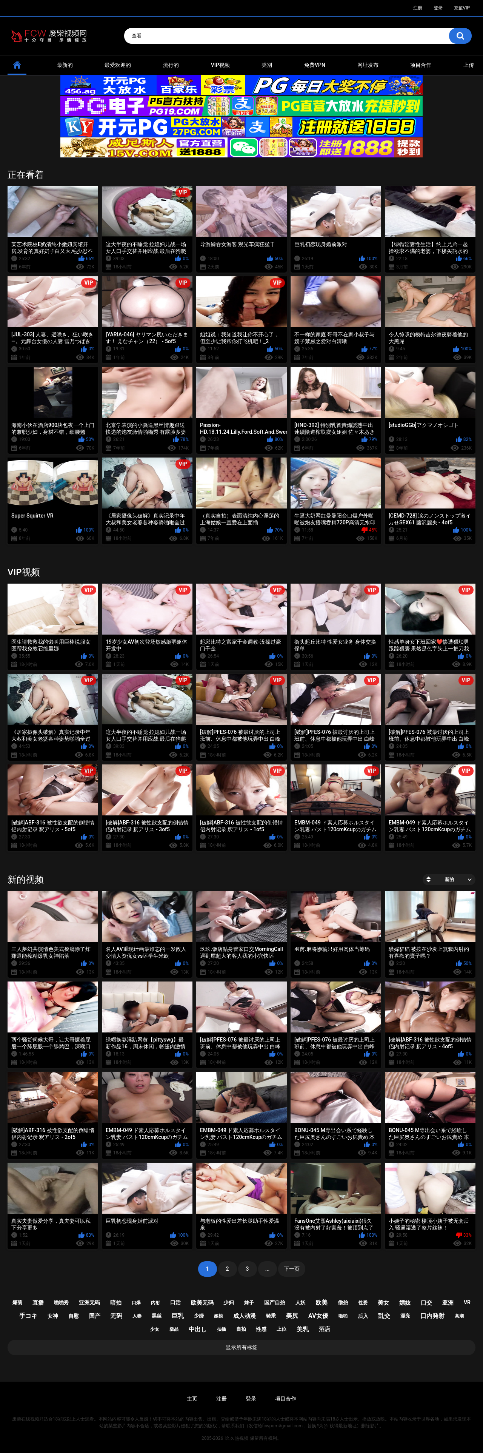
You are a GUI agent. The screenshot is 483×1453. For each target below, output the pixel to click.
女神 (53, 1316)
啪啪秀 (61, 1302)
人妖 (300, 1302)
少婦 (199, 1316)
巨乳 (178, 1315)
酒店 (324, 1329)
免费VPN (314, 65)
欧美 (321, 1302)
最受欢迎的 (118, 65)
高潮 (459, 1316)
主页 (192, 1399)
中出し (198, 1329)
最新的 (65, 65)
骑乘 (271, 1316)
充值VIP (462, 8)
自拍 (241, 1329)
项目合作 (420, 65)
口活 (175, 1302)
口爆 (136, 1302)
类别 (266, 65)
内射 (155, 1302)
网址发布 (367, 65)
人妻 (137, 1316)
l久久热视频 (236, 1438)
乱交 (384, 1315)
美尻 (292, 1315)
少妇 (228, 1302)
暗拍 (116, 1302)
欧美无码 (202, 1302)
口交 (426, 1302)
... (267, 1269)
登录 (438, 8)
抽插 (221, 1329)
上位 (281, 1329)
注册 (417, 8)
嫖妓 (405, 1302)
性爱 (363, 1302)
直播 (38, 1302)
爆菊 (17, 1302)
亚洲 (448, 1302)
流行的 (171, 65)
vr (467, 1302)
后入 (363, 1316)
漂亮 (405, 1316)
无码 (116, 1315)
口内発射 (432, 1315)
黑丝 (157, 1316)
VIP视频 (220, 65)
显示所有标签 (241, 1347)
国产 (94, 1316)
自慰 (73, 1316)
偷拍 (343, 1302)
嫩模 (218, 1316)
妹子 (249, 1302)
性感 (261, 1329)
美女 (383, 1302)
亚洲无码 (89, 1302)
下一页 (292, 1269)
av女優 (318, 1315)
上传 (468, 65)
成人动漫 (244, 1316)
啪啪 (343, 1316)
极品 (173, 1329)
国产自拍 (274, 1302)
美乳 (303, 1329)
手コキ (28, 1315)
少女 (154, 1329)
